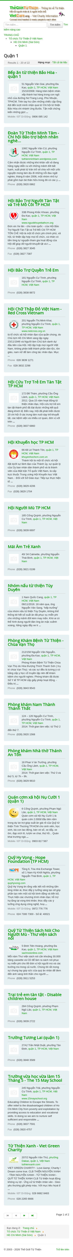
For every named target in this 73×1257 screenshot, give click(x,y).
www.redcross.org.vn (33, 331)
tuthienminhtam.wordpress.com (39, 158)
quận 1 (31, 87)
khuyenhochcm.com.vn (35, 456)
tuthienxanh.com (31, 1164)
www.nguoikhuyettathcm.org (38, 222)
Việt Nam (53, 87)
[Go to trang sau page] (25, 1215)
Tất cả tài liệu (59, 62)
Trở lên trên (62, 1249)
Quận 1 (22, 45)
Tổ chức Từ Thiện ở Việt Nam (25, 38)
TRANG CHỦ (11, 35)
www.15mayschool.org (34, 1098)
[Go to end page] (33, 1215)
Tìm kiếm (55, 24)
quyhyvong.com (17, 883)
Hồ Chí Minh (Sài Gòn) (26, 42)
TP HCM (41, 87)
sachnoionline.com (32, 952)
